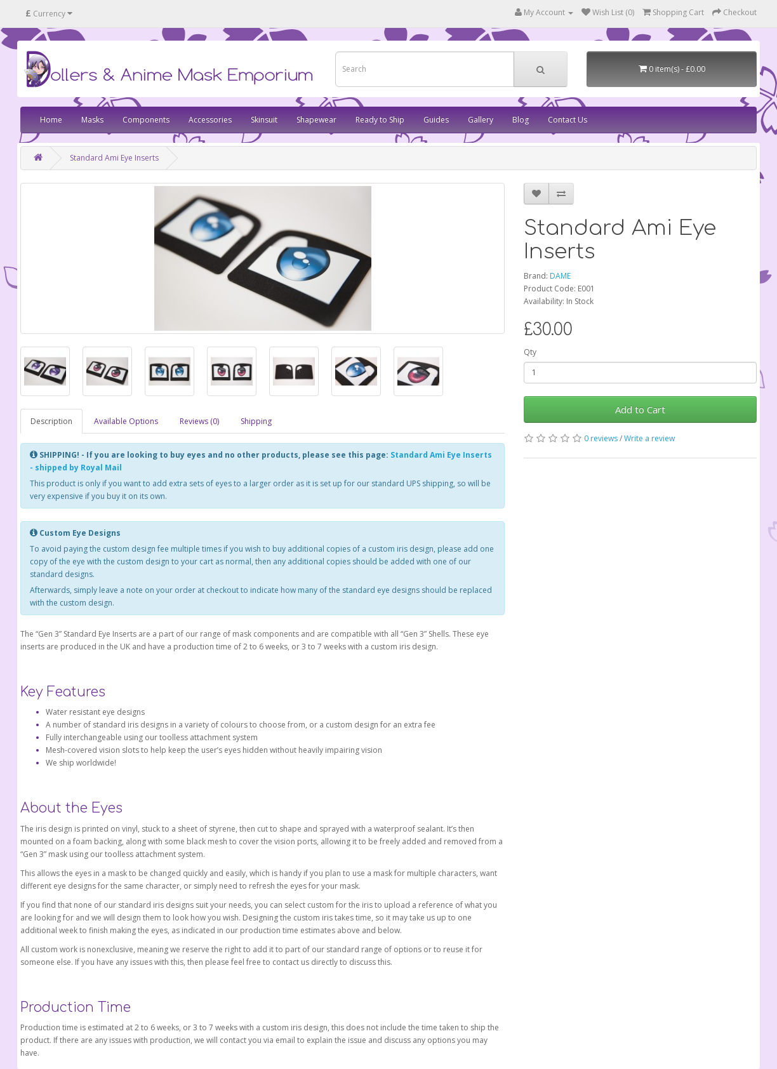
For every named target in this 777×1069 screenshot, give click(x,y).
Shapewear (316, 119)
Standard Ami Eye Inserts (114, 157)
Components (146, 119)
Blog (520, 119)
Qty (530, 352)
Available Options (126, 421)
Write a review (649, 438)
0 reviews (601, 438)
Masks (92, 119)
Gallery (480, 119)
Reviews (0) (199, 421)
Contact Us (567, 119)
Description (51, 421)
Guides (436, 119)
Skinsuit (264, 119)
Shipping (256, 421)
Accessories (210, 119)
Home (51, 119)
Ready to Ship (379, 119)
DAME (560, 275)
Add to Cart (640, 409)
